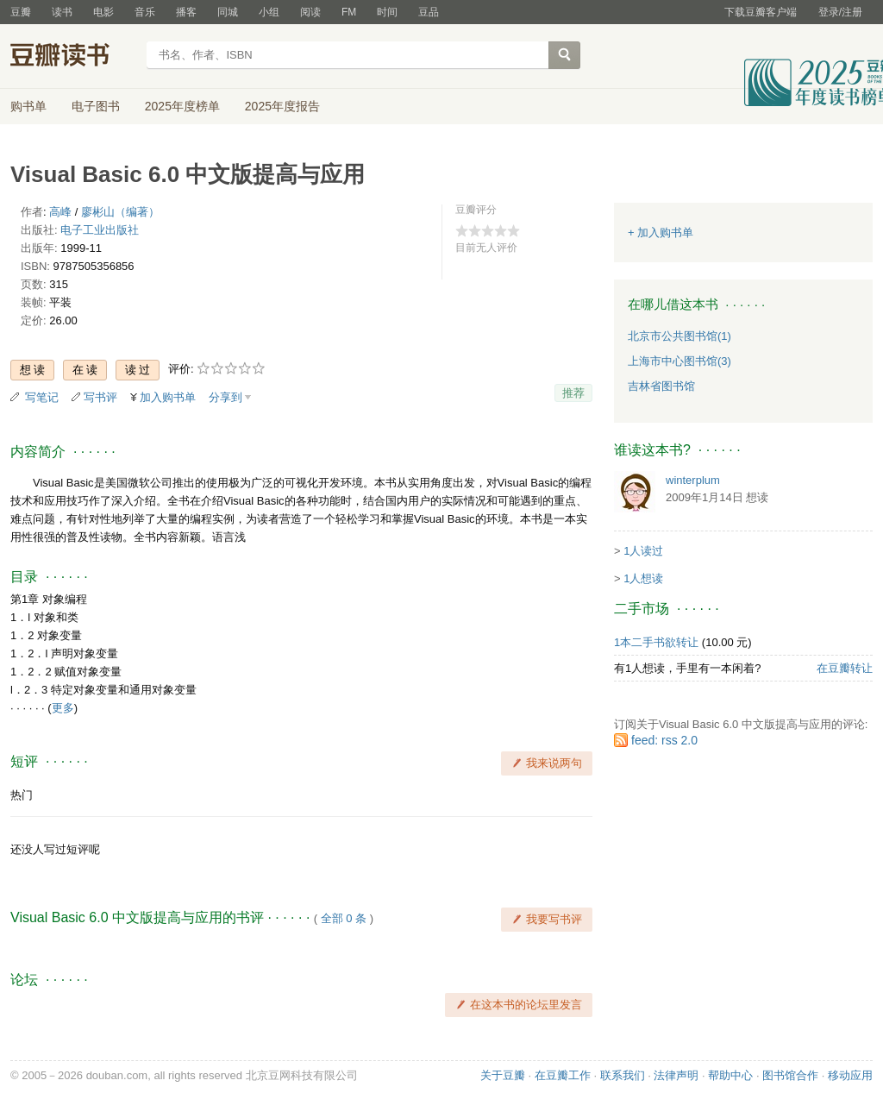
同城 (227, 12)
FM (348, 12)
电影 (103, 12)
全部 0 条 (343, 918)
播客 (186, 12)
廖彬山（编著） (120, 211)
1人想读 (643, 578)
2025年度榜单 (182, 106)
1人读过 (643, 550)
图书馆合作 (790, 1075)
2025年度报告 (282, 106)
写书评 (100, 397)
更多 (63, 707)
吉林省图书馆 (661, 386)
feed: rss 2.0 (664, 740)
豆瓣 (20, 12)
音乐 (145, 12)
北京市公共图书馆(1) (679, 336)
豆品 (428, 12)
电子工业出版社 (99, 229)
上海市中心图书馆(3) (679, 361)
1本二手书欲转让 (656, 642)
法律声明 (676, 1075)
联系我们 (622, 1075)
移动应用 (850, 1075)
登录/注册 (840, 12)
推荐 (573, 392)
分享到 (225, 397)
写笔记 (42, 397)
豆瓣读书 (72, 57)
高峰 (60, 211)
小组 (269, 12)
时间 (387, 12)
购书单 (28, 106)
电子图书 (96, 106)
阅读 (310, 12)
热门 (21, 794)
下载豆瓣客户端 (760, 12)
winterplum (693, 480)
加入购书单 (168, 397)
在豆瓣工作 (563, 1075)
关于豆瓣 (502, 1075)
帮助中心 (730, 1075)
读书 (62, 12)
